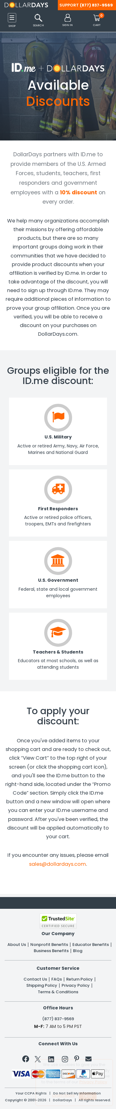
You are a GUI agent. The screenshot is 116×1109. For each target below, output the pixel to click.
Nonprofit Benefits (49, 944)
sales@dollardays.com (57, 864)
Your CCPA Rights (31, 1093)
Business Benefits (51, 951)
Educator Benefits (90, 944)
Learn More (63, 1095)
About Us (16, 944)
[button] (67, 20)
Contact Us (35, 979)
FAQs (56, 979)
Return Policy (79, 979)
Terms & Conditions (58, 992)
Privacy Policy (76, 985)
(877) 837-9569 (96, 5)
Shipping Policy (41, 985)
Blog (77, 951)
